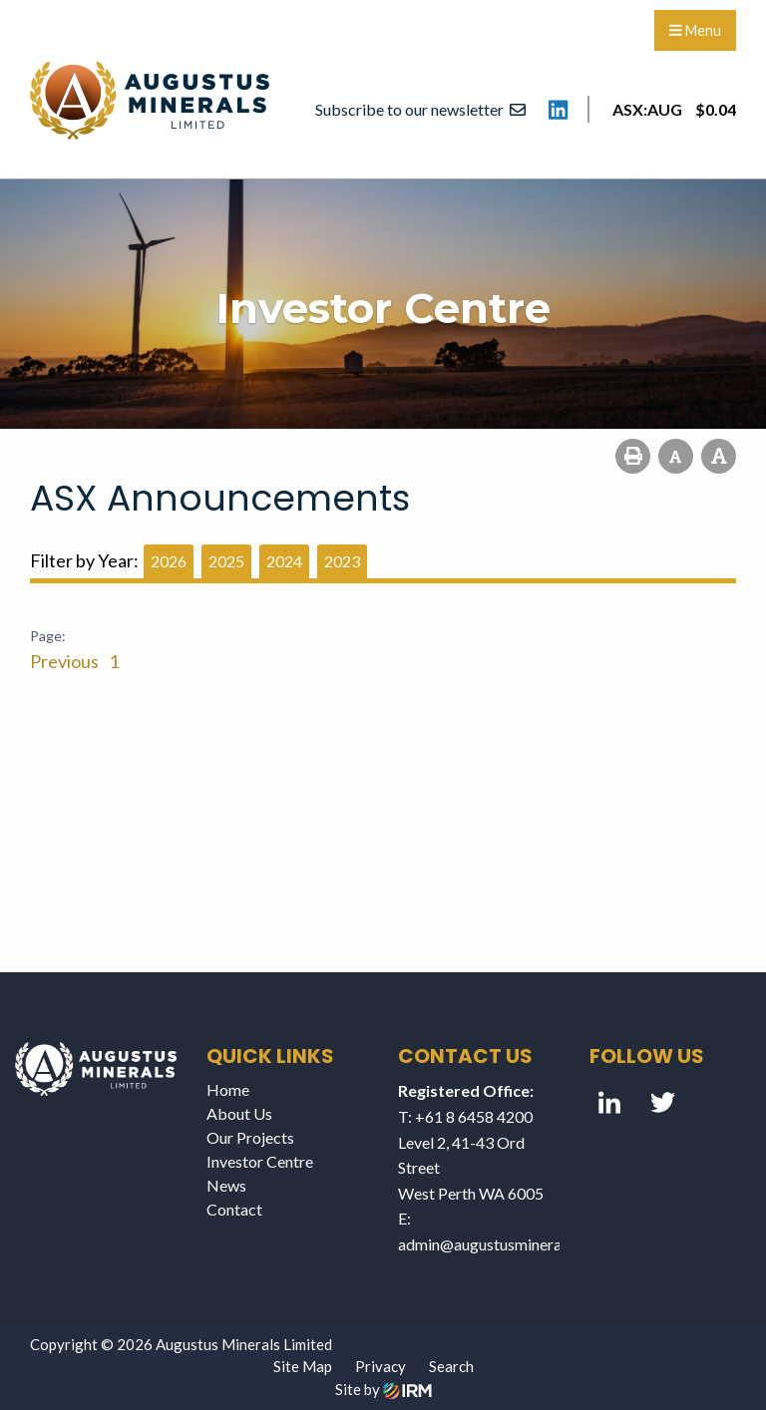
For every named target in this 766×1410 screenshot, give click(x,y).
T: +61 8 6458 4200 (465, 1116)
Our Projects (250, 1137)
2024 (284, 560)
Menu (695, 30)
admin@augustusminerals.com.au (511, 1243)
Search (451, 1366)
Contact (234, 1209)
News (226, 1185)
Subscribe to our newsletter (420, 109)
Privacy (380, 1366)
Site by (383, 1389)
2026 (169, 560)
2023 (342, 560)
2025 (226, 560)
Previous (66, 661)
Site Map (302, 1366)
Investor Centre (259, 1161)
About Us (239, 1113)
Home (227, 1089)
